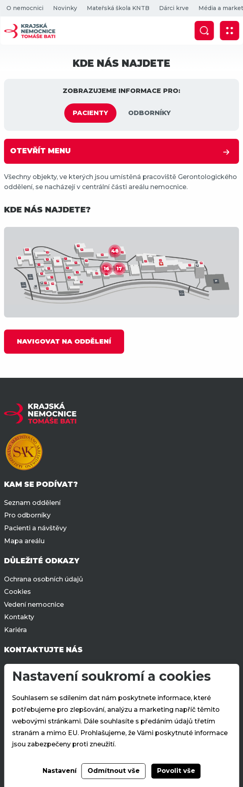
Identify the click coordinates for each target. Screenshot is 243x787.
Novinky (65, 8)
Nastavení (60, 771)
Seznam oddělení (32, 503)
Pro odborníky (27, 515)
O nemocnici (24, 8)
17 (119, 269)
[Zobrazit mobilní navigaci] (229, 30)
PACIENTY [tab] (90, 113)
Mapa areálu (24, 541)
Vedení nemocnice (34, 604)
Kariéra (15, 630)
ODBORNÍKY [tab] (149, 113)
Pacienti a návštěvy (35, 528)
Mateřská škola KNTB (117, 8)
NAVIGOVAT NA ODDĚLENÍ (64, 341)
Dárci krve (173, 8)
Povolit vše (176, 771)
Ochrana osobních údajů (43, 579)
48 (114, 251)
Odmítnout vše (114, 771)
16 (106, 269)
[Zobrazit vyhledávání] (204, 30)
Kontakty (19, 617)
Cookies (17, 591)
